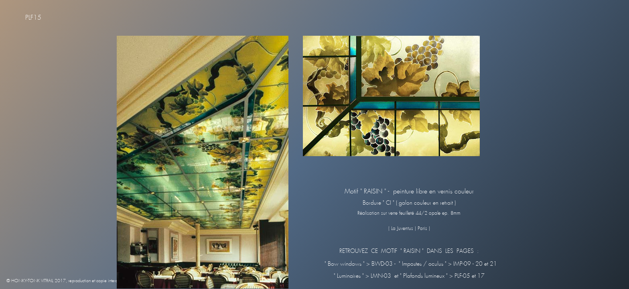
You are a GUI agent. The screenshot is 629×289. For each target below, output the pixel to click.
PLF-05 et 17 (469, 276)
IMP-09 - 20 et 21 (474, 264)
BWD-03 (382, 264)
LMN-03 (380, 276)
